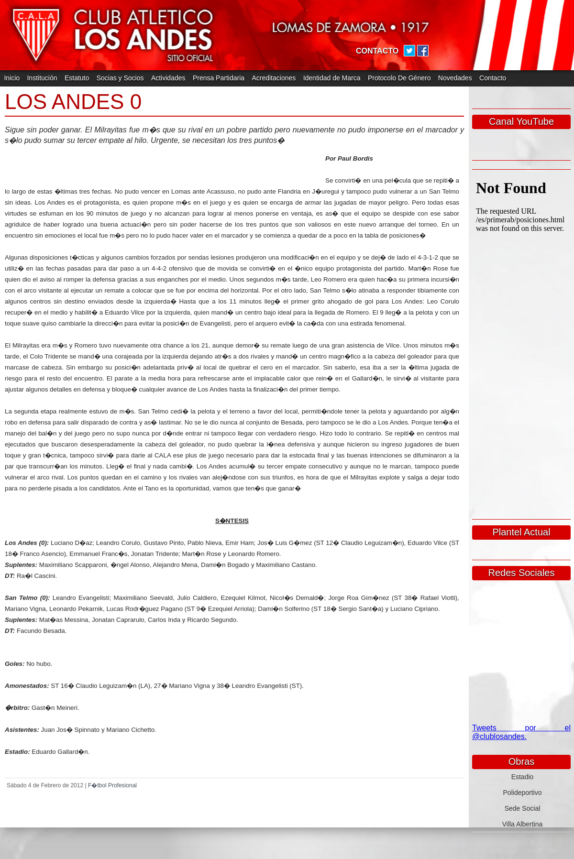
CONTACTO (377, 51)
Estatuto (77, 78)
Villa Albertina (522, 824)
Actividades (168, 78)
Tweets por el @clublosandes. (521, 732)
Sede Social (523, 808)
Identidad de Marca (332, 78)
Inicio (12, 78)
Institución (42, 78)
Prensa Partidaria (218, 78)
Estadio (522, 777)
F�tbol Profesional (112, 785)
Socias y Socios (120, 78)
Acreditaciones (274, 78)
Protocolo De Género (399, 78)
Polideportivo (522, 792)
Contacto (492, 78)
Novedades (455, 78)
